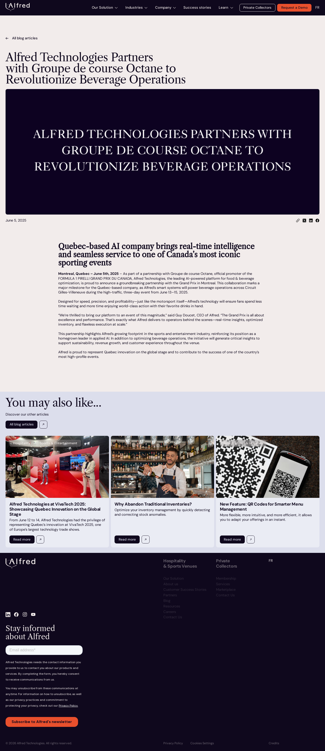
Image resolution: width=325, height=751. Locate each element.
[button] (202, 743)
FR (317, 7)
